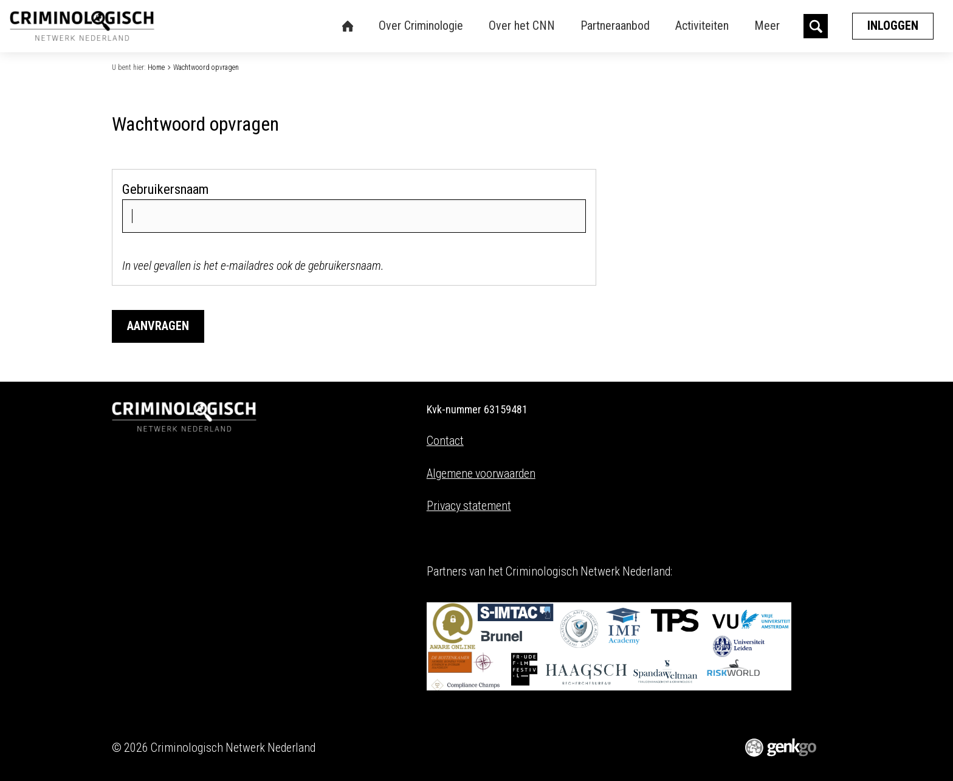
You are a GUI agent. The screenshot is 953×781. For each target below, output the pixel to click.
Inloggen (892, 26)
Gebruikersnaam (165, 189)
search (815, 26)
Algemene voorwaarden (481, 474)
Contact (445, 441)
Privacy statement (469, 506)
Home (156, 67)
